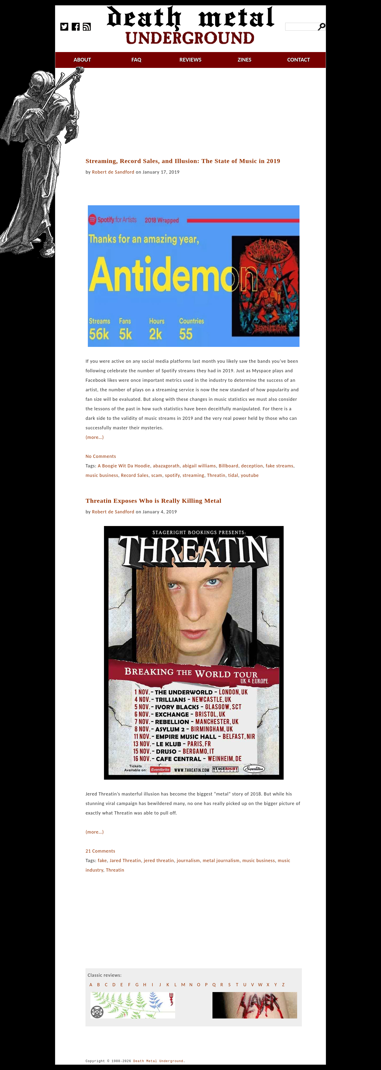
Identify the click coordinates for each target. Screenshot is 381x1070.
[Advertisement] (196, 113)
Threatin (216, 475)
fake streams (279, 466)
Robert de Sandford (113, 172)
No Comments (100, 456)
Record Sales (134, 475)
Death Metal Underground (158, 1061)
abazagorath (166, 466)
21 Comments (100, 851)
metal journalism (221, 860)
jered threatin (159, 860)
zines (244, 59)
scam (156, 475)
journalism (188, 860)
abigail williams (199, 466)
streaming (193, 475)
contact (298, 59)
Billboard (228, 466)
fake (102, 860)
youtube (250, 475)
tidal (233, 475)
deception (252, 466)
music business (101, 475)
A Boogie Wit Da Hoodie (124, 466)
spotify (172, 475)
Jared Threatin (125, 860)
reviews (191, 59)
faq (136, 59)
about (82, 59)
